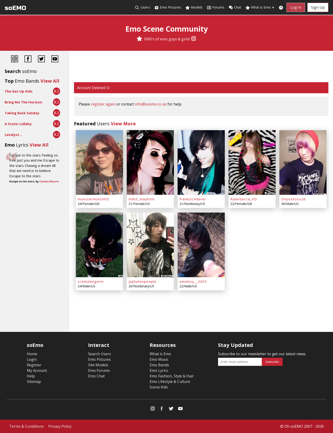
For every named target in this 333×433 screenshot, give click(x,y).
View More (123, 123)
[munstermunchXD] (99, 162)
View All (49, 81)
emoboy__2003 (193, 281)
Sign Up (318, 7)
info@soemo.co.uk (150, 104)
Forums (215, 7)
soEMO (15, 8)
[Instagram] (194, 39)
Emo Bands (159, 364)
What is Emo (259, 7)
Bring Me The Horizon (23, 102)
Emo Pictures (167, 7)
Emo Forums (99, 370)
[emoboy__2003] (201, 245)
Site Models (98, 364)
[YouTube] (54, 59)
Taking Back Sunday (22, 113)
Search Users (99, 353)
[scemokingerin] (99, 245)
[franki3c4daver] (201, 162)
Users (142, 7)
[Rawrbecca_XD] (252, 162)
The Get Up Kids (19, 91)
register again (103, 104)
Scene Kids (159, 387)
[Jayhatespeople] (150, 245)
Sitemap (34, 381)
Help (31, 376)
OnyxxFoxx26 (293, 199)
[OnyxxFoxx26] (303, 162)
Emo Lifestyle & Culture (170, 381)
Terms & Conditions (26, 426)
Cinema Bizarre (49, 181)
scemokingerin (91, 281)
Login (32, 359)
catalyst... (13, 134)
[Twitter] (41, 59)
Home (32, 353)
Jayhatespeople (143, 281)
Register (34, 364)
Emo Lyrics (159, 370)
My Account (37, 370)
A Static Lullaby (18, 123)
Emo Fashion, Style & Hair (172, 376)
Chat (234, 7)
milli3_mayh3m (142, 199)
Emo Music (159, 359)
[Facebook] (28, 59)
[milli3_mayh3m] (150, 162)
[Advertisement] (201, 66)
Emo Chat (96, 376)
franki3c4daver (192, 199)
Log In (295, 7)
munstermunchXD (93, 199)
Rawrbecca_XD (243, 199)
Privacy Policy (59, 426)
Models (194, 7)
